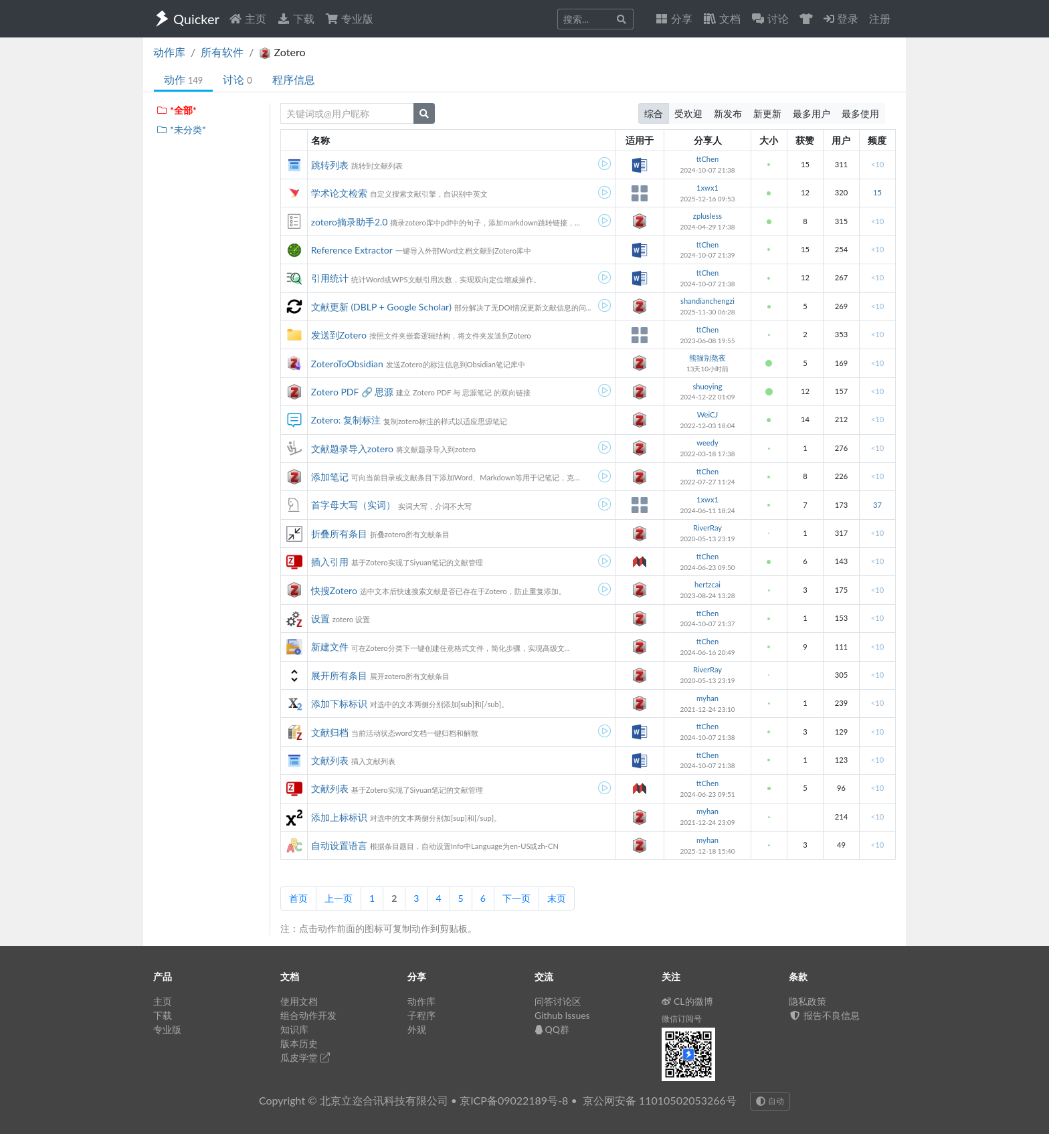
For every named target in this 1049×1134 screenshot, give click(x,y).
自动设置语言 (339, 845)
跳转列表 (330, 165)
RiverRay (707, 527)
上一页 (338, 898)
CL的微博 (687, 1001)
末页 (556, 898)
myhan (707, 698)
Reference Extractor (352, 250)
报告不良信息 (824, 1015)
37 (877, 504)
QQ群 (552, 1029)
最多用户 (811, 113)
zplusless (707, 215)
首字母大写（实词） (353, 504)
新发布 (728, 113)
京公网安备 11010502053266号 (660, 1100)
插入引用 (330, 561)
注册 (879, 18)
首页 (298, 898)
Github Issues (562, 1015)
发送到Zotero (339, 335)
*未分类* (181, 129)
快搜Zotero (334, 590)
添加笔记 (330, 476)
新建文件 (330, 646)
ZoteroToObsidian (347, 363)
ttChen (707, 159)
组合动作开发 (308, 1015)
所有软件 (222, 51)
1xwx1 (707, 187)
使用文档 (299, 1001)
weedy (707, 442)
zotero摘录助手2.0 (349, 221)
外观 (416, 1029)
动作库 (169, 51)
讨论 (237, 79)
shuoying (707, 386)
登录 (841, 18)
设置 (320, 618)
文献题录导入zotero (352, 448)
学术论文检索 (339, 193)
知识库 (294, 1029)
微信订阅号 (682, 1019)
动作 (183, 79)
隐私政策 (807, 1001)
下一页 (516, 898)
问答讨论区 (558, 1001)
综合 (653, 113)
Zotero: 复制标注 (346, 420)
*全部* (176, 110)
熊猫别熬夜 (707, 357)
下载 (295, 18)
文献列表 (330, 760)
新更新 (767, 113)
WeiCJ (708, 414)
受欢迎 (688, 113)
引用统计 (330, 278)
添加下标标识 (339, 703)
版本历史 (299, 1043)
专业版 (349, 18)
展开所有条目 (339, 675)
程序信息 (293, 79)
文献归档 (330, 732)
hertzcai (707, 584)
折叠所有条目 (339, 533)
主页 (247, 18)
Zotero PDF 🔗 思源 (352, 391)
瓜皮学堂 (305, 1057)
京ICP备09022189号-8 (514, 1100)
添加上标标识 (339, 817)
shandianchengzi (707, 300)
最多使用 (860, 113)
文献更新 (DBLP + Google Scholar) (381, 306)
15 (877, 192)
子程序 (421, 1015)
